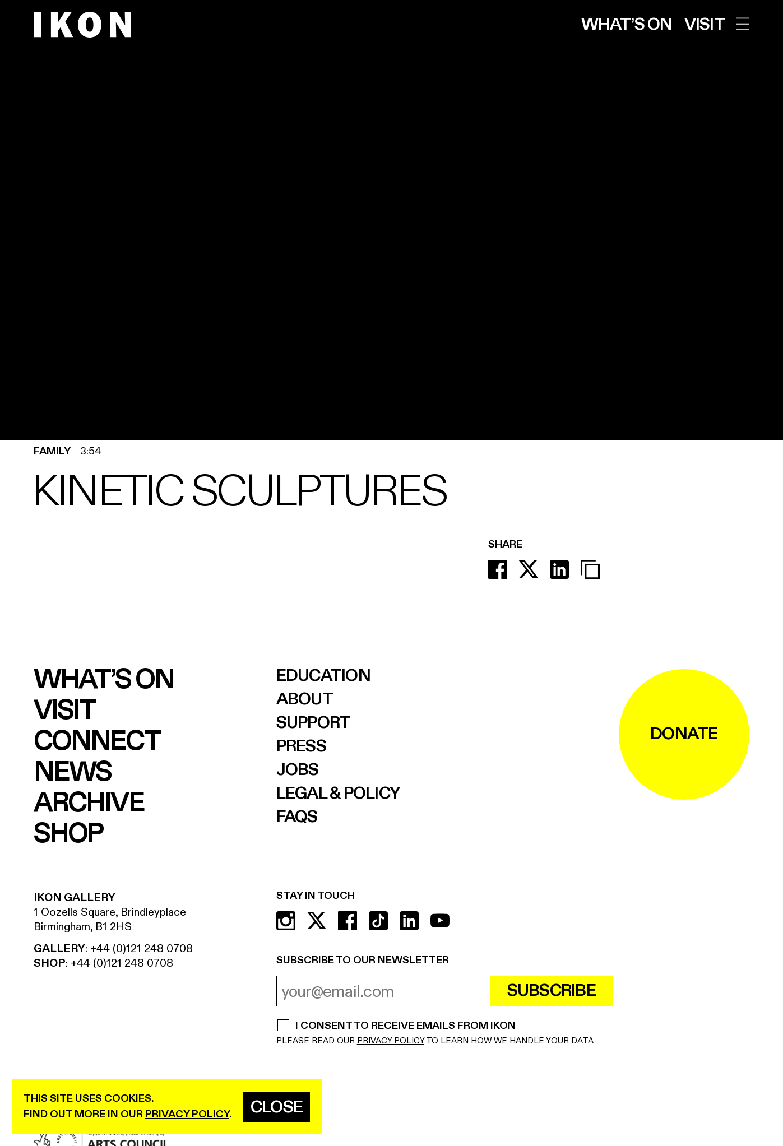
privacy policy (187, 1114)
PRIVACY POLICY (390, 1041)
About (304, 699)
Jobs (297, 770)
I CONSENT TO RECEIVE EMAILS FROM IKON (405, 1026)
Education (323, 676)
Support (313, 723)
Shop (68, 834)
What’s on (627, 25)
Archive (89, 803)
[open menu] (742, 23)
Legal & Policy (338, 793)
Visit (704, 25)
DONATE (684, 734)
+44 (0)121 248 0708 (141, 948)
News (72, 772)
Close (277, 1107)
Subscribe (551, 990)
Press (301, 746)
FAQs (297, 817)
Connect (97, 741)
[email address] (383, 991)
